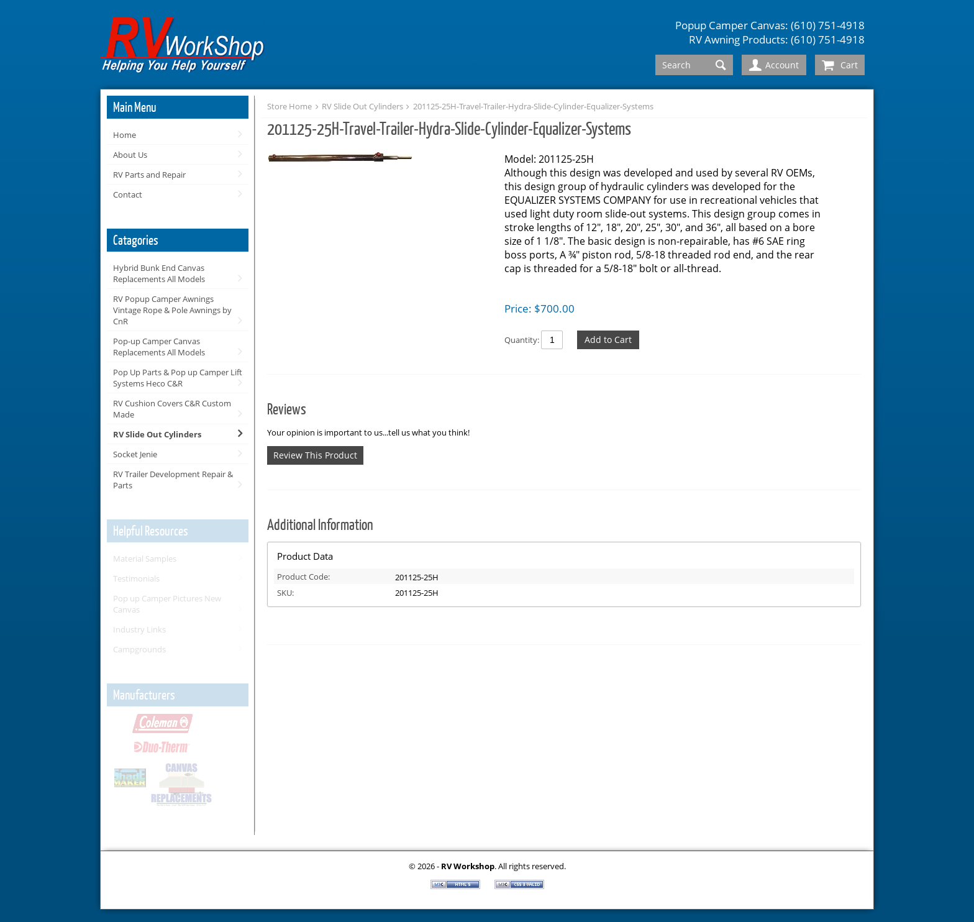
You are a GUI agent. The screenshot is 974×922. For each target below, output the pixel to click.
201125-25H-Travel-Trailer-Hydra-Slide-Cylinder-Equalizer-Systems (533, 106)
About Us (130, 154)
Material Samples (144, 558)
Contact (127, 194)
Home (124, 134)
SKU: (285, 592)
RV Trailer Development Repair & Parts (173, 479)
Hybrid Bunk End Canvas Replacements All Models (159, 273)
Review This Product (315, 455)
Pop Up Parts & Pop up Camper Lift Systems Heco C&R (177, 378)
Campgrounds (139, 649)
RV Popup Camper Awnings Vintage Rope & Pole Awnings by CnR (172, 310)
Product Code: (303, 576)
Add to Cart (608, 339)
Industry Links (139, 629)
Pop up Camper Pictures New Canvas (167, 604)
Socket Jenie (135, 454)
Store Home (289, 106)
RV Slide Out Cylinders (157, 434)
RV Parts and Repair (149, 174)
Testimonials (136, 578)
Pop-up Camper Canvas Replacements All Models (159, 346)
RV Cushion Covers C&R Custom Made (172, 409)
